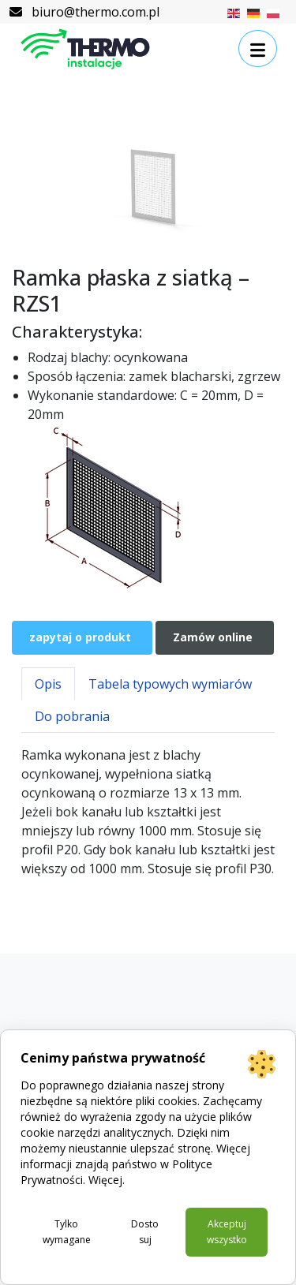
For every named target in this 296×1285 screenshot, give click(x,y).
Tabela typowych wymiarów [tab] (170, 684)
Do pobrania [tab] (72, 716)
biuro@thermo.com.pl (84, 12)
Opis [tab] (48, 684)
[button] (257, 49)
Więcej (105, 1179)
